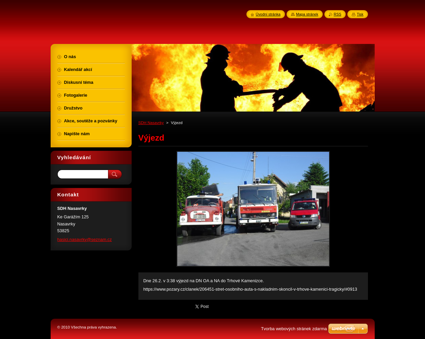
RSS (337, 14)
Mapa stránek (307, 14)
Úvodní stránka (268, 14)
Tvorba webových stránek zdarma (294, 328)
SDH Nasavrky (151, 123)
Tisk (360, 14)
